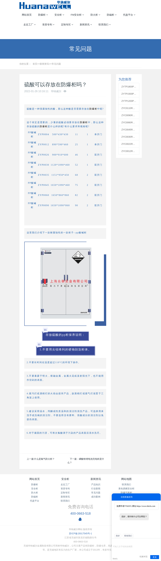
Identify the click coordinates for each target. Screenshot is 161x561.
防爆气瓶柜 (126, 492)
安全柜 (34, 488)
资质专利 (65, 488)
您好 (118, 536)
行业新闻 (95, 488)
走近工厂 (65, 484)
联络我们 (128, 536)
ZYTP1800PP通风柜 (129, 86)
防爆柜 (93, 109)
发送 (155, 557)
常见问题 (56, 64)
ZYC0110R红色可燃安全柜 (129, 108)
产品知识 (95, 484)
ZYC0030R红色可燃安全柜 (129, 136)
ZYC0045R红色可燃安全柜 (129, 129)
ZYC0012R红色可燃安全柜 (129, 151)
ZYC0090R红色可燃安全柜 (129, 115)
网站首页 (27, 14)
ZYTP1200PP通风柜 (129, 101)
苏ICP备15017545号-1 (80, 533)
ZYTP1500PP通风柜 (129, 93)
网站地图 (126, 479)
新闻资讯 (44, 64)
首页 (35, 64)
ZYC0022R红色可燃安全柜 (129, 144)
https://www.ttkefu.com (146, 506)
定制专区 (65, 492)
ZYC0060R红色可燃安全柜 (129, 122)
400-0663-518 (80, 513)
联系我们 (65, 500)
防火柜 (34, 492)
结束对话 (143, 556)
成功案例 (95, 496)
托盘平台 (34, 500)
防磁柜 (34, 496)
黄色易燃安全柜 (126, 488)
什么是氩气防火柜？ (44, 459)
